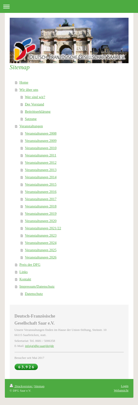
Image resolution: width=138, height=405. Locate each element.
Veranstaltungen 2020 (41, 221)
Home (23, 82)
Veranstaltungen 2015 (41, 184)
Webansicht (121, 390)
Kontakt (25, 279)
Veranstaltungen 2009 (41, 141)
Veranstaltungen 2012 (41, 162)
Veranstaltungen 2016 (41, 192)
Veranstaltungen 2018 (41, 206)
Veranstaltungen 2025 (41, 250)
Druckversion (21, 386)
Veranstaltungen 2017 (41, 199)
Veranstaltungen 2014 (41, 177)
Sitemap (39, 386)
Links (23, 272)
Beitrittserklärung (38, 111)
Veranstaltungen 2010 (41, 148)
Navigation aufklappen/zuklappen (69, 6)
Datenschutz (34, 294)
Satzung (31, 119)
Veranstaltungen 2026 (41, 257)
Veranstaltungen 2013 (41, 170)
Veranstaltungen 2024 (41, 243)
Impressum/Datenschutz (37, 286)
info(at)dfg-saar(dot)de (39, 346)
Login (124, 386)
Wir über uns (28, 90)
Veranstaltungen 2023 (41, 235)
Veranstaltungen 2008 (41, 133)
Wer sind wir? (35, 97)
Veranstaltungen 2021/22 (43, 228)
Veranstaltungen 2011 (41, 155)
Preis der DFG (30, 265)
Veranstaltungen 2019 (41, 213)
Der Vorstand (34, 104)
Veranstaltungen (31, 126)
